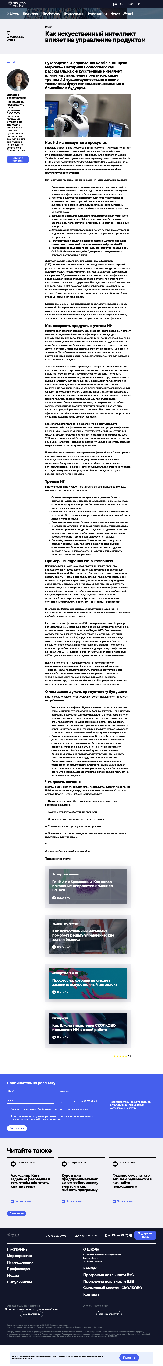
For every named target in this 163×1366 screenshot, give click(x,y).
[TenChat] (130, 1236)
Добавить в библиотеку (17, 159)
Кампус (90, 1268)
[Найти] (121, 4)
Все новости (16, 1213)
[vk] (118, 1236)
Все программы (31, 1314)
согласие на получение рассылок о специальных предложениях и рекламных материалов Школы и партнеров (52, 1118)
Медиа (115, 13)
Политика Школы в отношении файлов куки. (84, 1327)
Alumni (128, 13)
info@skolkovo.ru (87, 1235)
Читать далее (23, 1201)
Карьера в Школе (90, 1258)
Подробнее (63, 897)
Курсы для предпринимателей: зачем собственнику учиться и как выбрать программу (80, 1183)
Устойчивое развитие (92, 1261)
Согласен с (49, 1109)
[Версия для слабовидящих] (139, 4)
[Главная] (19, 4)
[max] (106, 1236)
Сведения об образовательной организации (102, 1255)
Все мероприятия (109, 1314)
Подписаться (16, 1128)
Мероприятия (97, 13)
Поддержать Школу (145, 1235)
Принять (129, 1357)
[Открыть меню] (152, 4)
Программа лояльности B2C (108, 1275)
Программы (31, 13)
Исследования (74, 13)
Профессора (51, 13)
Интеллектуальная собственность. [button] (21, 1327)
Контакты (91, 1294)
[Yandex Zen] (122, 1236)
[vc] (126, 1236)
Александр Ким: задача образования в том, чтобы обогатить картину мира (30, 1181)
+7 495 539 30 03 (57, 1235)
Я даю (52, 1118)
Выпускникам (19, 1282)
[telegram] (109, 1236)
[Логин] (116, 4)
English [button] (130, 4)
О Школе (13, 13)
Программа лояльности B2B (108, 1281)
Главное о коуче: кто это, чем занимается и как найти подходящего (132, 1181)
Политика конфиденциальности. (50, 1327)
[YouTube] (113, 1236)
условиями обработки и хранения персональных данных (56, 1109)
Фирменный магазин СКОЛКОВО (112, 1288)
